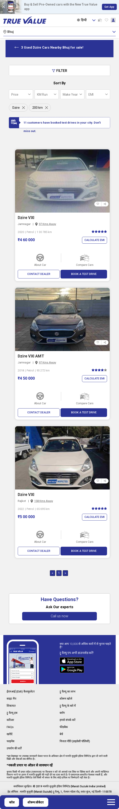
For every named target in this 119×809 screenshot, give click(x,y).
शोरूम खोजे (66, 699)
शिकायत (12, 706)
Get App (109, 6)
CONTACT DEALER (38, 274)
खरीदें (10, 733)
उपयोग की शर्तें (15, 747)
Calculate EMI (94, 240)
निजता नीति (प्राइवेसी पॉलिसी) (77, 740)
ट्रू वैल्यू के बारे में (68, 706)
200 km (37, 107)
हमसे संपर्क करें (68, 720)
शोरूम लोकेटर (35, 802)
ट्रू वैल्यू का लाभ (68, 692)
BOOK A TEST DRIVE (84, 274)
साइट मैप (12, 699)
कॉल (11, 802)
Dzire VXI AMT (31, 356)
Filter (59, 71)
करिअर (11, 720)
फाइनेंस (11, 740)
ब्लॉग (62, 713)
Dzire (16, 107)
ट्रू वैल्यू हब (12, 713)
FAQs (10, 726)
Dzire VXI (26, 217)
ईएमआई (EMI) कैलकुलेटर (22, 692)
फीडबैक (64, 726)
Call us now (59, 617)
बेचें (61, 733)
